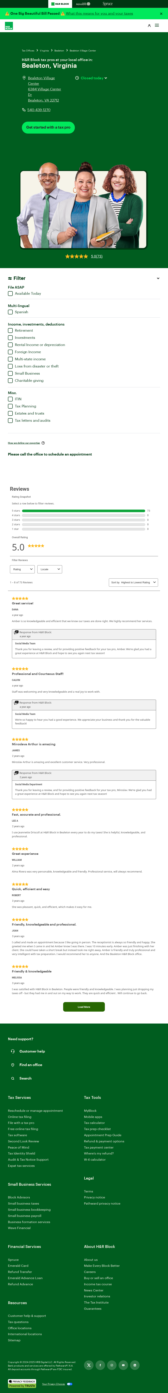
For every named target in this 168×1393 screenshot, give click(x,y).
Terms (88, 1191)
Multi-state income (27, 359)
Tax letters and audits (29, 420)
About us (91, 1259)
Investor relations (97, 1297)
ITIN (14, 399)
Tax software (17, 1135)
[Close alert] (161, 13)
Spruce (13, 1259)
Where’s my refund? (99, 1153)
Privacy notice (94, 1197)
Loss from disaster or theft (33, 366)
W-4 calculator (95, 1159)
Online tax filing (19, 1117)
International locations (25, 1334)
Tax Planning (22, 406)
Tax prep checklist (97, 1129)
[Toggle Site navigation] (157, 24)
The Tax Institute (96, 1303)
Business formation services (29, 1222)
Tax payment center (99, 1147)
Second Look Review (23, 1141)
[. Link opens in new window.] (22, 1384)
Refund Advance (20, 1284)
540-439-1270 (38, 110)
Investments (21, 337)
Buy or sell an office (98, 1278)
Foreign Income (24, 352)
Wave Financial (19, 1228)
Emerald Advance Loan (25, 1278)
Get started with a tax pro (48, 127)
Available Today (24, 293)
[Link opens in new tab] (89, 1365)
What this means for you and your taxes (99, 13)
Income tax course (98, 1284)
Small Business (24, 373)
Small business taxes (23, 1203)
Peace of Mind (18, 1147)
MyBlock (90, 1110)
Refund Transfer (20, 1272)
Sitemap (14, 1341)
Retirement (20, 330)
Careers (90, 1272)
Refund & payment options (104, 1141)
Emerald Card (18, 1265)
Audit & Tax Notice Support (28, 1159)
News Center (93, 1290)
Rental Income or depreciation (36, 344)
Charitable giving (25, 380)
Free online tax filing (23, 1129)
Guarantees (92, 1308)
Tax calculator (94, 1122)
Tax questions (18, 1322)
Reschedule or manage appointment (35, 1110)
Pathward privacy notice (102, 1203)
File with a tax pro (21, 1122)
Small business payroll (24, 1216)
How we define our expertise (24, 443)
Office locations (20, 1328)
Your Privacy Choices (53, 1384)
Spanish (18, 312)
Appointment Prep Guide (102, 1135)
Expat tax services (21, 1166)
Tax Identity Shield (21, 1153)
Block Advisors (19, 1198)
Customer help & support (27, 1316)
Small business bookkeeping (29, 1209)
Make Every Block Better (102, 1265)
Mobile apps (93, 1117)
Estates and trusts (26, 413)
